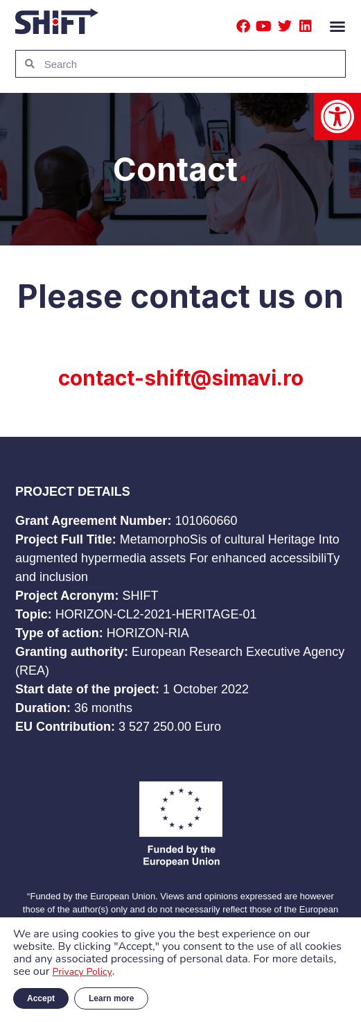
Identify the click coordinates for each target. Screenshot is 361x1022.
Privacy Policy (82, 971)
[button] (337, 116)
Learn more (111, 998)
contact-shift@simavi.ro (180, 377)
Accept (41, 998)
